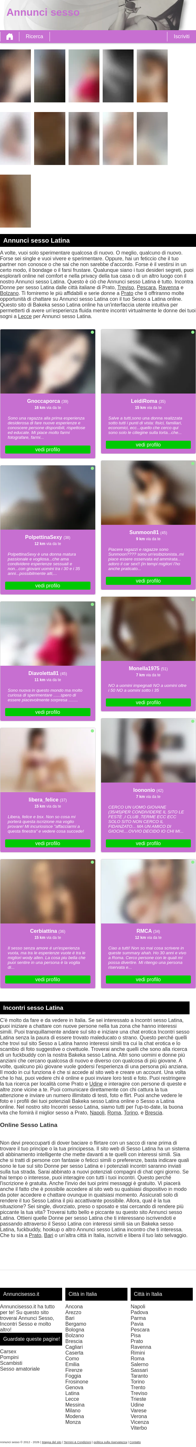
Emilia (72, 1364)
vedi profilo (47, 449)
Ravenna (169, 287)
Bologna (74, 1329)
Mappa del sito (51, 1442)
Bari (48, 1235)
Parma (138, 1318)
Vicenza (140, 1422)
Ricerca (34, 36)
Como (72, 1358)
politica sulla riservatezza (110, 1442)
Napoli (97, 1112)
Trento (138, 1387)
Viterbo (139, 1428)
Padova (139, 1312)
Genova (74, 1387)
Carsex (8, 1351)
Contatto (135, 1442)
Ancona (74, 1306)
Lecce (25, 316)
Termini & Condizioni (77, 1442)
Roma (114, 1112)
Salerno (139, 1364)
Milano (72, 1410)
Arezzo (73, 1312)
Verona (139, 1416)
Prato (127, 293)
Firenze (73, 1370)
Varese (139, 1410)
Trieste (138, 1399)
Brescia (153, 1112)
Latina (72, 1393)
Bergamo (75, 1324)
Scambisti (11, 1363)
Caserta (74, 1353)
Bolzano (9, 293)
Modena (74, 1416)
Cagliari (74, 1347)
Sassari (139, 1370)
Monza (73, 1422)
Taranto (139, 1376)
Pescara (146, 287)
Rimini (138, 1353)
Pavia (137, 1324)
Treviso (125, 287)
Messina (75, 1405)
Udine (96, 1084)
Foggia (73, 1376)
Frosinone (76, 1381)
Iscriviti (182, 36)
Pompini (9, 1357)
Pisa (136, 1335)
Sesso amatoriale (20, 1369)
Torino (131, 1112)
